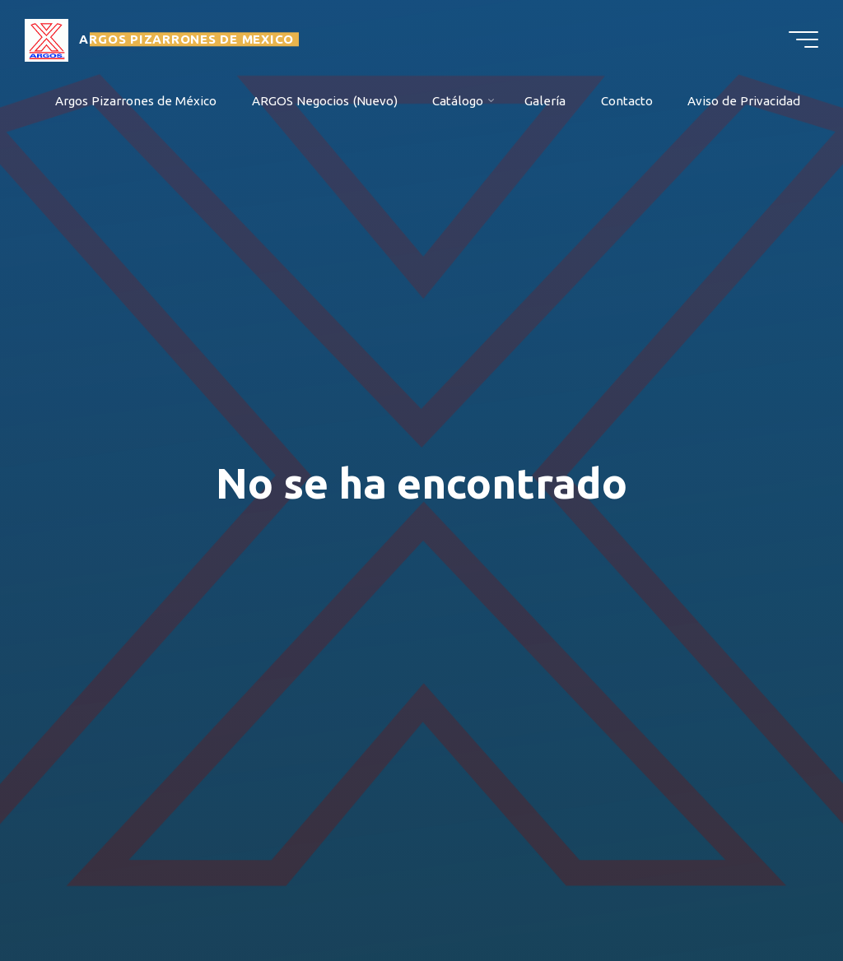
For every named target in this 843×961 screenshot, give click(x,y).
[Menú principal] (803, 39)
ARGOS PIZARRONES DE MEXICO (186, 39)
